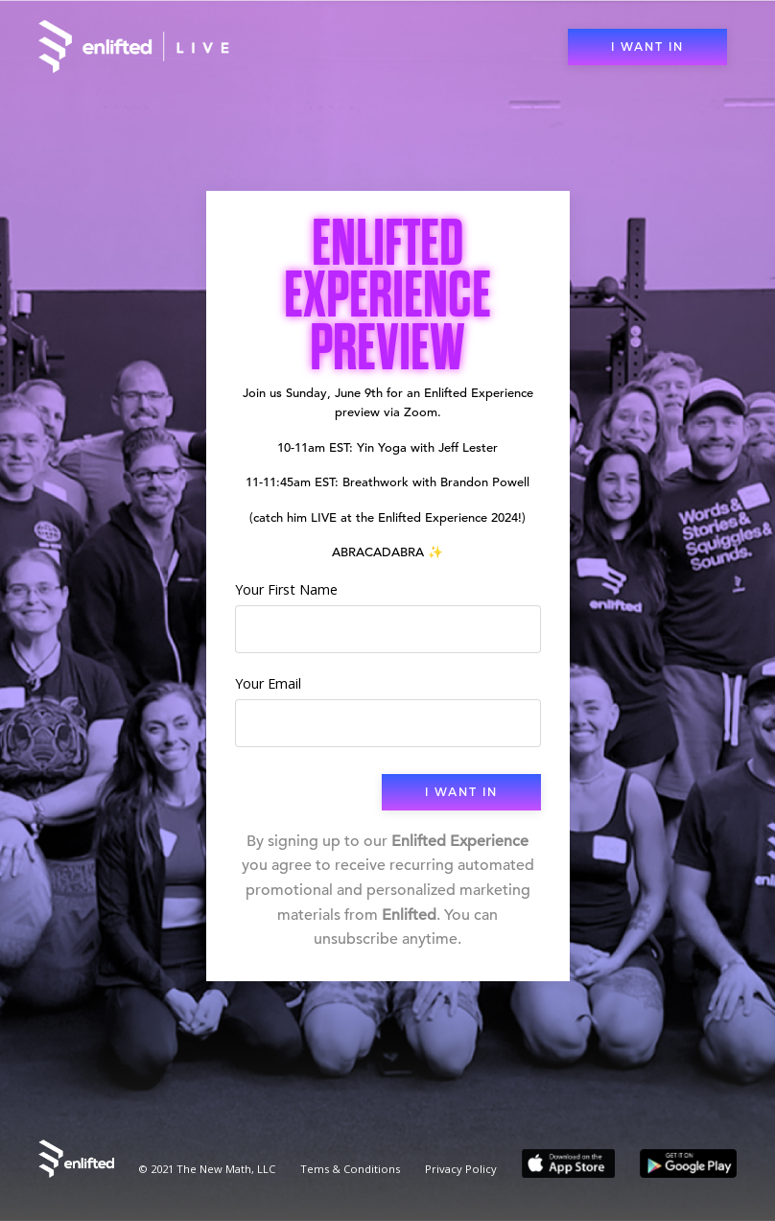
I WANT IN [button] (647, 47)
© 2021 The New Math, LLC (206, 1169)
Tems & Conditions (350, 1169)
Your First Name (286, 589)
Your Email (268, 683)
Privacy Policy (461, 1169)
